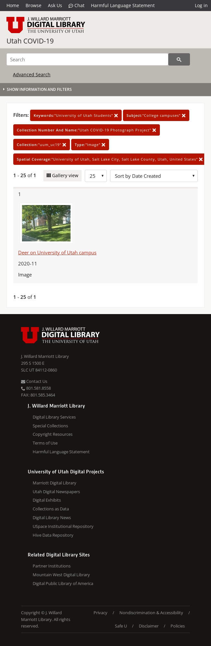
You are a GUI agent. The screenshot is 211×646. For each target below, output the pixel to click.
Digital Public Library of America (63, 583)
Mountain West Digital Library (61, 575)
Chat (76, 5)
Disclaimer (149, 626)
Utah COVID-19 (30, 40)
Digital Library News (52, 517)
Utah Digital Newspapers (56, 491)
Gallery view (64, 175)
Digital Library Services (54, 417)
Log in (201, 5)
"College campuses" (156, 115)
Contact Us (34, 381)
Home (12, 5)
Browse (33, 5)
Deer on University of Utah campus (57, 252)
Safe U (121, 626)
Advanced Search (31, 74)
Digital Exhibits (47, 500)
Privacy (100, 613)
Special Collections (50, 426)
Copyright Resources (52, 434)
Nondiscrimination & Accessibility (151, 613)
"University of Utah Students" (76, 115)
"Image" (90, 144)
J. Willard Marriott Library (45, 356)
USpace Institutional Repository (63, 526)
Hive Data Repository (53, 535)
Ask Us (55, 5)
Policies (178, 626)
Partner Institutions (52, 566)
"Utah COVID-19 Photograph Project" (86, 130)
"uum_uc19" (41, 144)
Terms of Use (45, 443)
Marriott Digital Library (54, 483)
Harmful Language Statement (123, 5)
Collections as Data (51, 509)
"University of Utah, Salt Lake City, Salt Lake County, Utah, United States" (110, 159)
